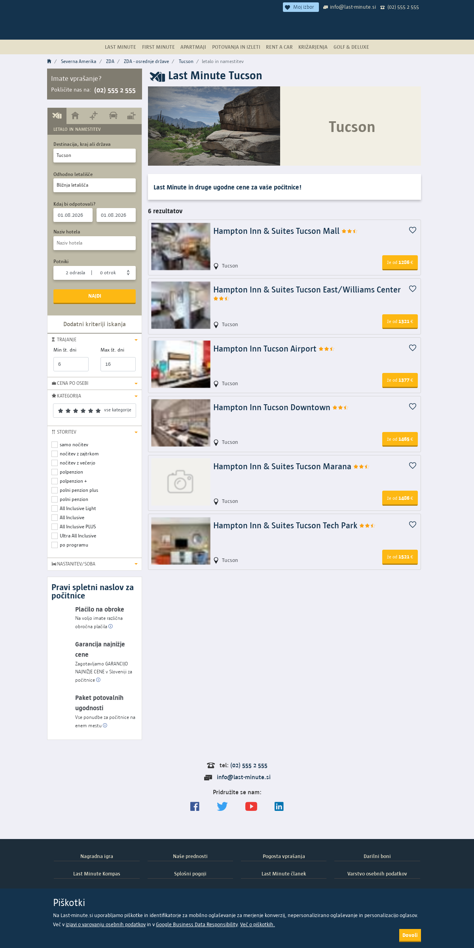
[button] (94, 339)
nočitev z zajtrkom (79, 453)
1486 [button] (400, 498)
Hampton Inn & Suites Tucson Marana (291, 466)
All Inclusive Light (78, 508)
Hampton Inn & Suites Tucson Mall (285, 230)
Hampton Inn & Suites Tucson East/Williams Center (307, 293)
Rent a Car (279, 47)
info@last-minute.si (353, 7)
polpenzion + (73, 481)
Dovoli (410, 935)
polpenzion (71, 471)
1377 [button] (400, 380)
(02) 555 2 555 (403, 7)
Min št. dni (64, 349)
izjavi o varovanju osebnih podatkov (106, 924)
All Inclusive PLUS (78, 526)
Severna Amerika (78, 61)
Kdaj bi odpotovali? (74, 203)
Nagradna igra (96, 856)
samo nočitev (74, 444)
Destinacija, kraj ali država (82, 144)
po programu (74, 544)
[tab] (56, 116)
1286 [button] (400, 262)
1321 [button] (400, 321)
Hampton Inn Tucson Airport (274, 348)
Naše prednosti (190, 856)
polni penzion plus (79, 490)
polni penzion (74, 499)
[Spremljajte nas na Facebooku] (194, 807)
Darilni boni (377, 856)
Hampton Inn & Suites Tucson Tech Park (294, 525)
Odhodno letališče (73, 174)
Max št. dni (112, 349)
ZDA (110, 61)
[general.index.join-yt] (251, 807)
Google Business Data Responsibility (196, 924)
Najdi (94, 295)
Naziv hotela (66, 231)
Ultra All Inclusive (78, 535)
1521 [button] (400, 556)
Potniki (60, 261)
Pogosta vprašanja (284, 856)
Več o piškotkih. (257, 924)
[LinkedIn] (279, 807)
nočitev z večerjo (77, 462)
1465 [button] (400, 439)
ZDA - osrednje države (146, 61)
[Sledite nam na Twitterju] (222, 807)
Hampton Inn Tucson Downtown (281, 407)
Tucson (186, 61)
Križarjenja (313, 47)
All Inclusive (72, 517)
